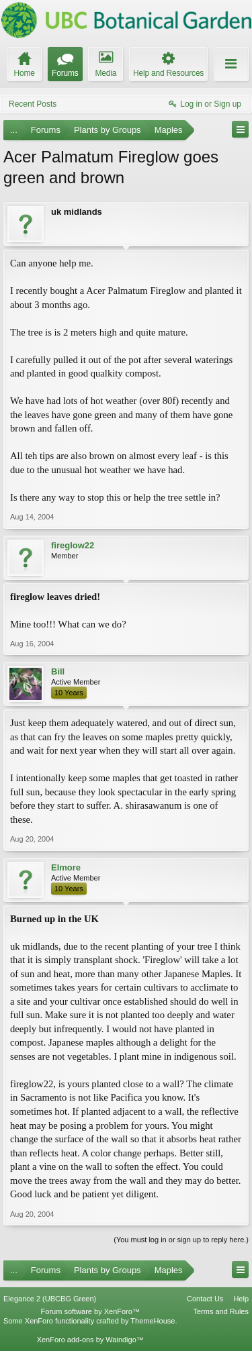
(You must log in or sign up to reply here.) (181, 1240)
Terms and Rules (221, 1311)
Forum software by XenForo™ (90, 1311)
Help (241, 1299)
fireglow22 (72, 545)
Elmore (66, 867)
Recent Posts (32, 104)
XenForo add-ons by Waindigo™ (90, 1340)
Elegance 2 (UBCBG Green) (49, 1299)
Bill (58, 671)
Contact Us (205, 1299)
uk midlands (76, 212)
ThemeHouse (152, 1321)
